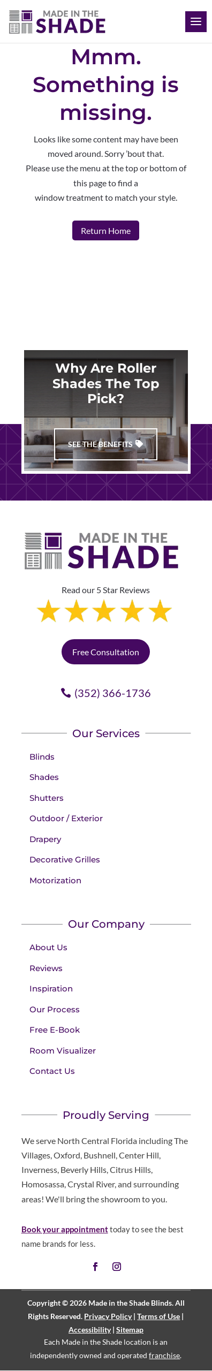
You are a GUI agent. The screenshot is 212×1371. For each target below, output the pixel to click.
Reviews (46, 968)
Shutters (46, 798)
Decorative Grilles (64, 859)
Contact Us (52, 1071)
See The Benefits (100, 444)
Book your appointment (64, 1229)
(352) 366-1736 (112, 692)
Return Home (106, 230)
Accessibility (90, 1329)
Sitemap (129, 1329)
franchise (164, 1355)
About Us (48, 947)
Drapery (45, 839)
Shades (44, 777)
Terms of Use (158, 1316)
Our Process (54, 1009)
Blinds (42, 757)
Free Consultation (105, 652)
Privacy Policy (108, 1316)
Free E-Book (54, 1030)
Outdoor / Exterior (66, 818)
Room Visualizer (62, 1051)
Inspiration (51, 988)
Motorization (55, 880)
